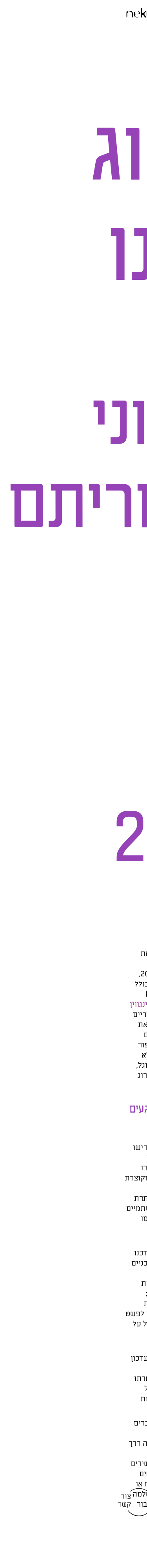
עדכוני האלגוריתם (107, 964)
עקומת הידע (101, 994)
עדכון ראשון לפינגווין (49, 1004)
